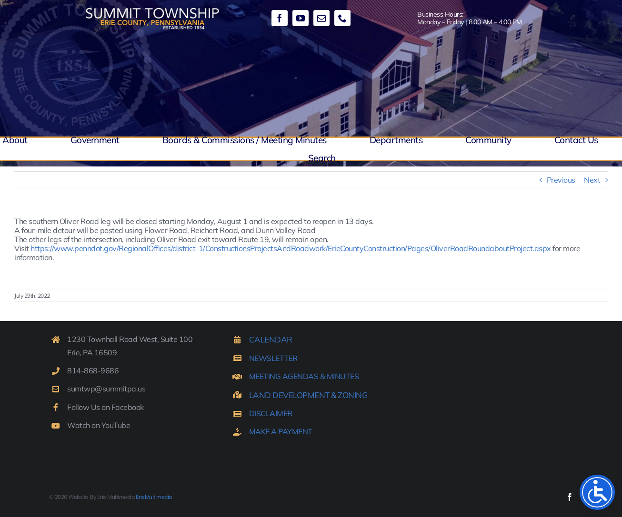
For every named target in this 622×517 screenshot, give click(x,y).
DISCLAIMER (270, 413)
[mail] (321, 18)
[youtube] (300, 18)
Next (592, 180)
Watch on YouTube (98, 425)
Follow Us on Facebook (105, 407)
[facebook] (279, 18)
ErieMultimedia (154, 496)
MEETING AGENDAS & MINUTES (304, 376)
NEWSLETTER (273, 358)
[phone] (342, 18)
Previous (561, 180)
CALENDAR (270, 339)
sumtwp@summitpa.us (106, 388)
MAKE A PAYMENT (280, 431)
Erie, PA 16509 (92, 352)
